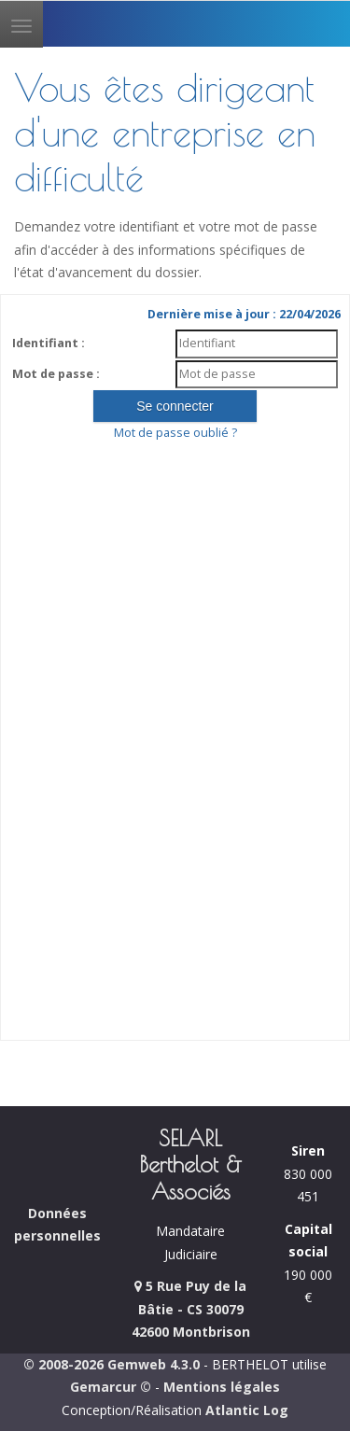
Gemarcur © (110, 1387)
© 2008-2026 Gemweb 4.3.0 (111, 1364)
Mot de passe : (56, 374)
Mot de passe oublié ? (175, 433)
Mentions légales (221, 1387)
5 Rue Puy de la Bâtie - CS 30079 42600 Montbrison (191, 1308)
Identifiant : (48, 343)
